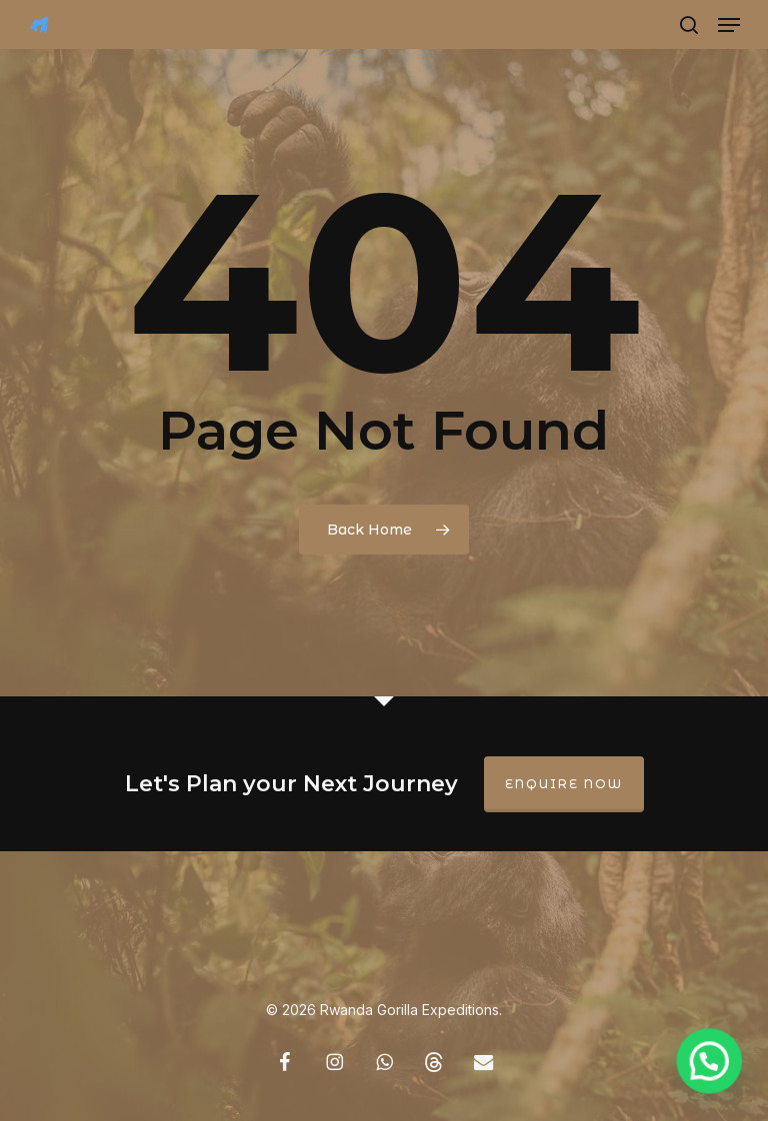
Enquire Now (564, 783)
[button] (729, 25)
